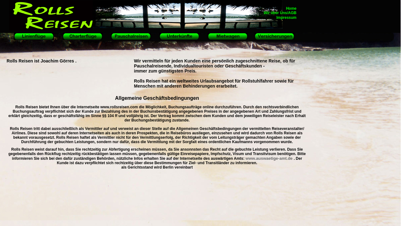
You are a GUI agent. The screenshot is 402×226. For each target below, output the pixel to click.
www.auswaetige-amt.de (270, 158)
